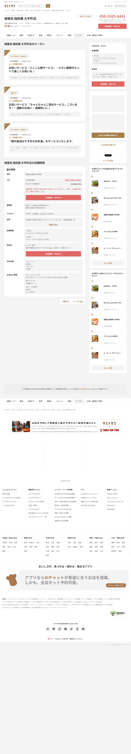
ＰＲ (82, 489)
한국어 (79, 639)
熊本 (112, 547)
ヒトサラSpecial (34, 494)
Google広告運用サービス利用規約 (71, 602)
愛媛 (101, 542)
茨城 (30, 547)
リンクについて (69, 599)
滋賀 (81, 547)
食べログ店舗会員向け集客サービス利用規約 (15, 605)
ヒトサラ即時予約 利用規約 (112, 599)
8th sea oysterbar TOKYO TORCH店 (113, 198)
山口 (101, 551)
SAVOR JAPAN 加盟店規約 (52, 602)
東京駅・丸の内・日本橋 (12, 410)
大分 (118, 547)
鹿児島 (113, 551)
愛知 (57, 547)
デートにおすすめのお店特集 (65, 498)
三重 (47, 551)
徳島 (91, 542)
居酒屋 (9, 23)
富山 (52, 551)
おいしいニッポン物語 (36, 502)
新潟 (47, 542)
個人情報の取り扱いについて (40, 607)
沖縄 (119, 551)
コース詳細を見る (16, 64)
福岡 (112, 542)
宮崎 (123, 547)
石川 (57, 551)
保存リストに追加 (85, 16)
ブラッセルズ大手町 (110, 231)
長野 (57, 542)
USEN (4, 599)
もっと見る (108, 263)
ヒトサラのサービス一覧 (119, 2)
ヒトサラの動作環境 (32, 599)
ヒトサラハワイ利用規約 (61, 605)
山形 (14, 547)
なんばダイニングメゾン (89, 494)
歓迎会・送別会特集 (61, 505)
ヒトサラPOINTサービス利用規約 (79, 605)
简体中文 (65, 639)
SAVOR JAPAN (112, 494)
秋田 (9, 547)
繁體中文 (73, 639)
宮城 (3, 547)
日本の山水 (111, 509)
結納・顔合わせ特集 (61, 513)
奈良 (69, 547)
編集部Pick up (34, 489)
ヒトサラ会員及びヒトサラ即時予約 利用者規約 (16, 602)
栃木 (36, 547)
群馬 (25, 551)
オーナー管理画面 (86, 599)
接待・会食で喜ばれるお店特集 (65, 502)
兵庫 (74, 542)
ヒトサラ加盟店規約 (37, 602)
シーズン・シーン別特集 (63, 489)
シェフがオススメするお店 (11, 498)
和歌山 (75, 547)
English (58, 639)
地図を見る (53, 224)
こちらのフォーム (87, 389)
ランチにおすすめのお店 (63, 509)
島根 (101, 547)
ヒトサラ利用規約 (98, 599)
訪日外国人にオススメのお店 (38, 513)
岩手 (15, 542)
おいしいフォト (112, 498)
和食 (5, 23)
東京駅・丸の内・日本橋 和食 (33, 10)
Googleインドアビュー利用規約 (92, 602)
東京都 (13, 10)
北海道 (4, 542)
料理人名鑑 (6, 494)
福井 (47, 555)
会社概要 (77, 599)
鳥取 (96, 547)
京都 (79, 542)
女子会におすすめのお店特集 (65, 494)
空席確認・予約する (112, 26)
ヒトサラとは (21, 599)
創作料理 (14, 23)
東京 (25, 542)
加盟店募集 (60, 599)
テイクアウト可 (26, 26)
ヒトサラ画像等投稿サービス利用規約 (101, 605)
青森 (10, 542)
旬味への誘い (33, 505)
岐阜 (47, 547)
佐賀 (118, 542)
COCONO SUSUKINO (88, 505)
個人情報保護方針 (25, 607)
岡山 (91, 551)
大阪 (69, 542)
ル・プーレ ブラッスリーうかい (113, 248)
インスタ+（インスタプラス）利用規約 (41, 605)
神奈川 (31, 542)
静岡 (52, 547)
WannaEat (111, 505)
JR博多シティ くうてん (89, 498)
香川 (96, 542)
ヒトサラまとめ (33, 509)
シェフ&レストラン (9, 489)
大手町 (25, 410)
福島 (3, 551)
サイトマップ (43, 599)
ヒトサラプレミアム (9, 502)
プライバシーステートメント (58, 607)
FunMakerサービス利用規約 (10, 607)
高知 (91, 547)
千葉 (37, 542)
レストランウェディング (115, 502)
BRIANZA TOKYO (110, 181)
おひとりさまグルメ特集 (63, 517)
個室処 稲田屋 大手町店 (57, 10)
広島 (96, 551)
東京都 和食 (20, 10)
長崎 (123, 542)
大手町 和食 (46, 10)
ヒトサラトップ (11, 599)
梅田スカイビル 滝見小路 (89, 502)
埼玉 (25, 547)
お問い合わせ (52, 599)
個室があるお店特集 (61, 521)
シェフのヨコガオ (8, 505)
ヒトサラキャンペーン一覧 (37, 517)
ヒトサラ (6, 10)
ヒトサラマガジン (34, 498)
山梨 (52, 542)
